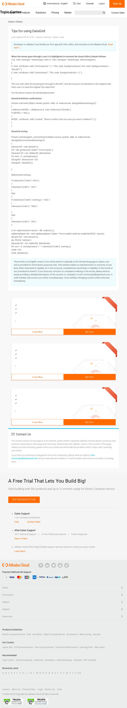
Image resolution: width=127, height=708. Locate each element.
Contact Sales (118, 12)
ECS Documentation (23, 647)
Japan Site (7, 647)
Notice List (50, 689)
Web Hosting (85, 634)
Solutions (41, 12)
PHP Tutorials (89, 660)
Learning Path (86, 647)
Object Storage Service (54, 634)
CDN (29, 634)
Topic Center (8, 660)
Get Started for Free (24, 499)
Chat (16, 522)
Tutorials (77, 660)
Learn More (37, 332)
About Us (16, 689)
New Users (99, 647)
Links (59, 689)
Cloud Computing (24, 660)
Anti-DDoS (37, 634)
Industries (38, 660)
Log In (102, 3)
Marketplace (71, 12)
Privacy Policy (29, 689)
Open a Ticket (20, 538)
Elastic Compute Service (13, 634)
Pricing (55, 12)
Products (25, 12)
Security (97, 634)
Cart (77, 3)
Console (90, 3)
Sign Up (117, 3)
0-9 (79, 673)
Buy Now (89, 332)
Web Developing (64, 660)
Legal (40, 689)
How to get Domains (44, 647)
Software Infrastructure (66, 647)
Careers (6, 689)
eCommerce (72, 634)
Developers (50, 660)
